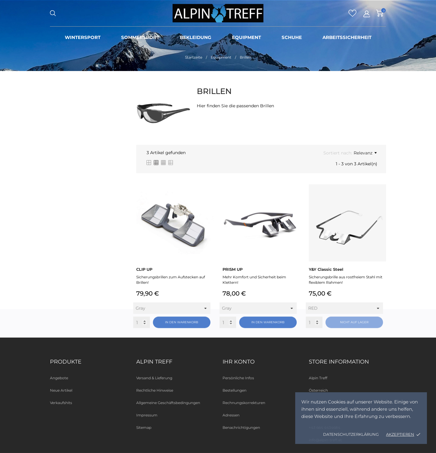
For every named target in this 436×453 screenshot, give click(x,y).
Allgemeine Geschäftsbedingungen (168, 402)
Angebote (59, 378)
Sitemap (143, 427)
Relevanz (365, 153)
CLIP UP (144, 269)
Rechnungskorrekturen (244, 402)
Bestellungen (234, 390)
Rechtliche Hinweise (154, 390)
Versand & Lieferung (154, 378)
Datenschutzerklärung (351, 434)
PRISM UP (233, 269)
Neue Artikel (61, 390)
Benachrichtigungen (241, 427)
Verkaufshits (61, 402)
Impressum (146, 415)
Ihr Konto (239, 361)
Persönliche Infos (238, 378)
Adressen (231, 415)
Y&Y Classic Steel (326, 269)
